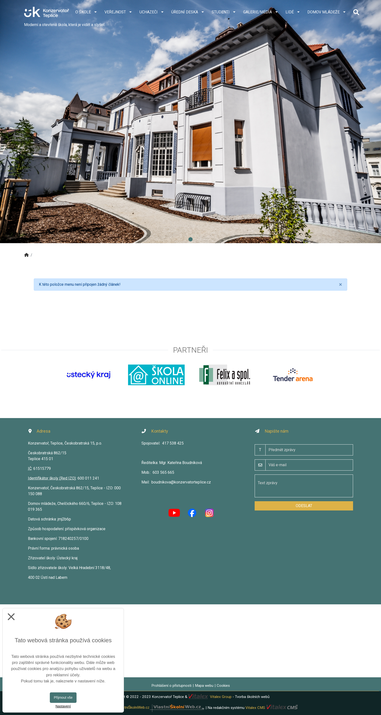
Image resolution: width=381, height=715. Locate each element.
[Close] (340, 284)
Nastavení (63, 706)
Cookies (223, 685)
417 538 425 (173, 443)
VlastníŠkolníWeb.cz (161, 707)
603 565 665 (163, 472)
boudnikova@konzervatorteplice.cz (181, 482)
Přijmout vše (63, 697)
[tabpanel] (190, 121)
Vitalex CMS (255, 707)
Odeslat (304, 505)
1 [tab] (190, 239)
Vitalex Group (221, 697)
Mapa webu (204, 685)
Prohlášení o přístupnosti (171, 685)
